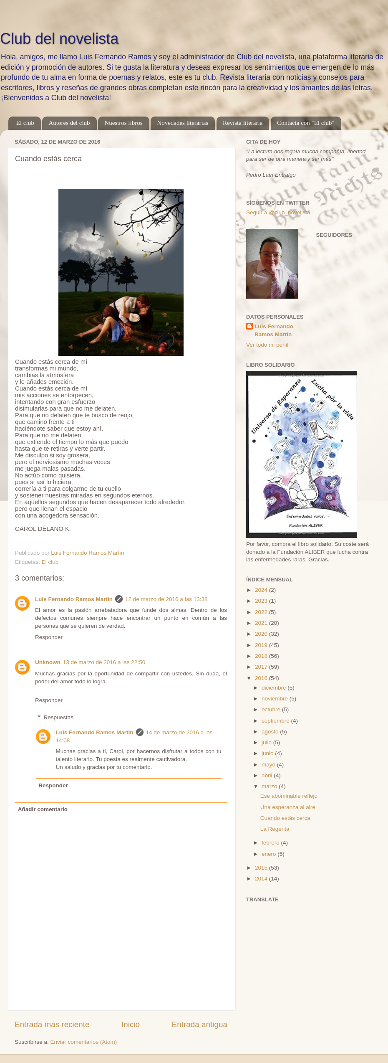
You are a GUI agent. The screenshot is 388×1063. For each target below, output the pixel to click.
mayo (269, 764)
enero (269, 854)
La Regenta (275, 829)
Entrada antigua (199, 1024)
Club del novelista (59, 38)
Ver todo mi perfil (267, 345)
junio (268, 753)
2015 (262, 868)
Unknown (47, 662)
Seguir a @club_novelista (278, 212)
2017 (262, 667)
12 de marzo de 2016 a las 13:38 (166, 599)
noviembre (276, 698)
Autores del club (69, 122)
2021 (262, 623)
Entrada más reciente (52, 1024)
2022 (262, 612)
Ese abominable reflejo (288, 796)
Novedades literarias (182, 122)
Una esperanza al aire (287, 807)
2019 (262, 645)
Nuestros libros (123, 122)
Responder (49, 637)
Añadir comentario (43, 809)
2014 (262, 878)
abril (268, 775)
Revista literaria (242, 122)
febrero (271, 843)
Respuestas (58, 717)
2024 (262, 590)
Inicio (130, 1024)
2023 (262, 601)
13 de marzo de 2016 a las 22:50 (104, 662)
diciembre (274, 688)
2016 (262, 678)
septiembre (276, 721)
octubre (272, 709)
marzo (270, 786)
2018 (262, 656)
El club (25, 122)
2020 (262, 634)
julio (267, 742)
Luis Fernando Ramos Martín (74, 599)
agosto (271, 731)
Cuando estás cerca (285, 818)
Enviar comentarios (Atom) (83, 1042)
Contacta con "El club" (306, 122)
